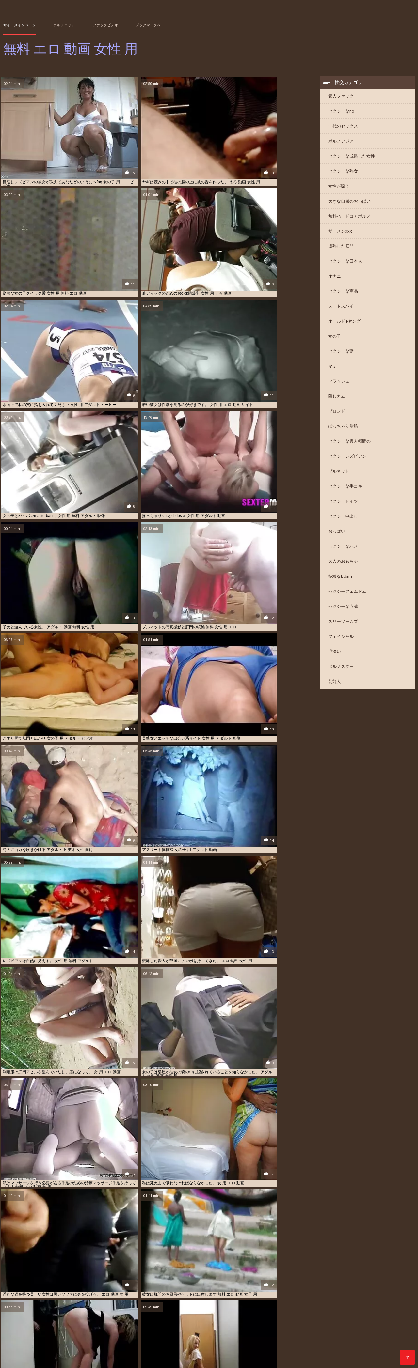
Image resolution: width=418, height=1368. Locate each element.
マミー (334, 367)
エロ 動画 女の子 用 (70, 1334)
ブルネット (338, 472)
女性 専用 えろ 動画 (338, 1342)
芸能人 (334, 682)
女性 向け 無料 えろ (219, 1342)
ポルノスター (341, 667)
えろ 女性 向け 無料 (52, 1331)
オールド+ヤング (344, 322)
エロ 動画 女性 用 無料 (176, 1334)
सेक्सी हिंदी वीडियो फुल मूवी (21, 1359)
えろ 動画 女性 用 (17, 1331)
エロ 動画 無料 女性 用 (218, 1334)
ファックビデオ (105, 25)
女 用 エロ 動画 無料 (61, 1338)
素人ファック (341, 97)
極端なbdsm (340, 577)
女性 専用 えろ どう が (299, 1342)
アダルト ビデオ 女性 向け (94, 1331)
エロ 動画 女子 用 (105, 1334)
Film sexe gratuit (142, 1359)
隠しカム (336, 397)
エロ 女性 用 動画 (255, 1334)
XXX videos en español (99, 1359)
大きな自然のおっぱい (349, 202)
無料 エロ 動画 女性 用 (182, 1359)
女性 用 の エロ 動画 (44, 1345)
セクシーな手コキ (345, 487)
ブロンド (336, 412)
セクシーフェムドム (347, 592)
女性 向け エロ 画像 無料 (178, 1342)
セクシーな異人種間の (349, 442)
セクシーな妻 (341, 352)
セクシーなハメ (343, 547)
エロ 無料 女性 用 (288, 1334)
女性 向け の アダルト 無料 (75, 1342)
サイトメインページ (19, 25)
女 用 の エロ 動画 (367, 1334)
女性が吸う (338, 187)
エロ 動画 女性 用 (139, 1334)
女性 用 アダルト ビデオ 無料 (194, 1345)
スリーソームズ (343, 622)
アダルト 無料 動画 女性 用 (280, 1331)
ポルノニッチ (64, 25)
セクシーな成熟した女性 (351, 157)
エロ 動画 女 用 (37, 1334)
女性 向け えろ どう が (30, 1342)
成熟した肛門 (341, 247)
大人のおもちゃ (343, 562)
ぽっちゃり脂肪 (343, 427)
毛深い (334, 652)
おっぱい (336, 532)
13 (185, 1281)
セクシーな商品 (343, 292)
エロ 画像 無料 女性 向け (327, 1334)
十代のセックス (343, 127)
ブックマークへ (148, 25)
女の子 (334, 337)
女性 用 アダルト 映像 (377, 1345)
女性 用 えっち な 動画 (377, 1342)
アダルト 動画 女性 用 (138, 1331)
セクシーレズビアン (347, 457)
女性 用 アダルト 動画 (288, 1345)
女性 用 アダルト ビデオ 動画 (142, 1345)
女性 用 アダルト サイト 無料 (89, 1345)
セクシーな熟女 (343, 172)
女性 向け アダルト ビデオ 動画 (127, 1342)
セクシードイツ (343, 502)
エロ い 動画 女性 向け (370, 1331)
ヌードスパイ (341, 307)
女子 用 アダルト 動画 (356, 1338)
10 (162, 1281)
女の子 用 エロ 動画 (273, 1338)
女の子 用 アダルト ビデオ (146, 1338)
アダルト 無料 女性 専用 (327, 1331)
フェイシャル (341, 637)
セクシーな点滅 (343, 607)
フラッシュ (338, 382)
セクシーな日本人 (345, 262)
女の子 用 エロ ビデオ (234, 1338)
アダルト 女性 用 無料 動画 (232, 1331)
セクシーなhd (341, 112)
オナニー (336, 277)
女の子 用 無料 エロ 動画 (314, 1338)
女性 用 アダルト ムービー (244, 1345)
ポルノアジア (341, 142)
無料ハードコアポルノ (349, 217)
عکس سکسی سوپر (58, 1359)
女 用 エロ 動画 (28, 1338)
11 (169, 1281)
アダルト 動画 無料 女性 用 (183, 1331)
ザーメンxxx (340, 232)
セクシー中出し (343, 517)
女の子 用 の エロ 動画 (101, 1338)
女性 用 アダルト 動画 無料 (333, 1345)
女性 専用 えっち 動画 (257, 1342)
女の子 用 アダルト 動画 (191, 1338)
